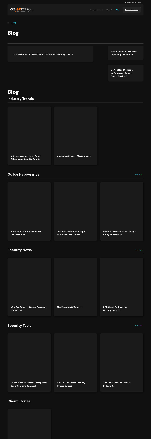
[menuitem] (72, 433)
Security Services (66, 413)
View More (138, 131)
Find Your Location (131, 10)
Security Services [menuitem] (96, 10)
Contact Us (64, 422)
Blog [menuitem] (117, 10)
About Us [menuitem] (109, 10)
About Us (94, 413)
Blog (92, 417)
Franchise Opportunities (133, 2)
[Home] (21, 10)
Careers (62, 417)
